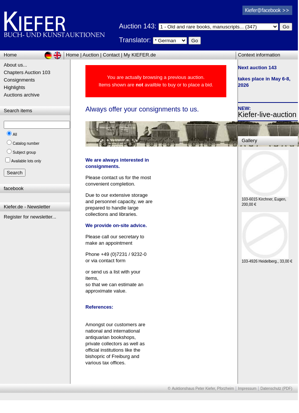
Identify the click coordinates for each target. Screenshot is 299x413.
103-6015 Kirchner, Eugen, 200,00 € (265, 199)
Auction (91, 55)
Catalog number (26, 143)
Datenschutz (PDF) (276, 388)
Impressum (247, 388)
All (15, 134)
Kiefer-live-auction (267, 114)
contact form (112, 260)
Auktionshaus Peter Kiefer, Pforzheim (203, 388)
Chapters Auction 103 (27, 72)
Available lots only (26, 161)
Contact (111, 55)
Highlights (14, 87)
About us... (15, 65)
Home (72, 55)
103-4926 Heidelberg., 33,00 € (267, 259)
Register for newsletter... (30, 217)
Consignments (19, 80)
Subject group (24, 152)
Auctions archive (21, 95)
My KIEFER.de (140, 55)
